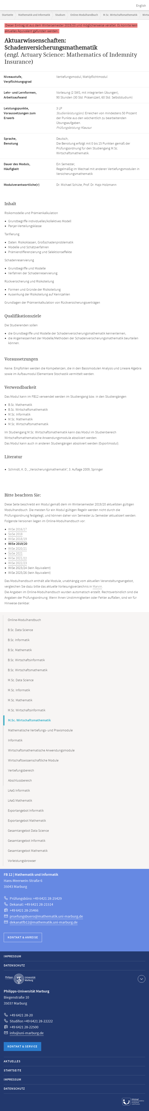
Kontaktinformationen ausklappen (141, 979)
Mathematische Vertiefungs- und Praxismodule (40, 730)
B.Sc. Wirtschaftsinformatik (26, 660)
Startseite (7, 15)
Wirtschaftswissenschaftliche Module (33, 760)
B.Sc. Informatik (18, 640)
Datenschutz (14, 966)
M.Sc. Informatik (19, 690)
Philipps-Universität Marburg (20, 979)
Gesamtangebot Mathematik (28, 851)
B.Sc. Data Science (20, 630)
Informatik (15, 740)
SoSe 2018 (15, 534)
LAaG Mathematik (20, 800)
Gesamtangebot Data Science (28, 831)
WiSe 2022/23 (17, 563)
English (141, 6)
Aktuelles (12, 1061)
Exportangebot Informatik (26, 810)
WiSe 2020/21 (17, 548)
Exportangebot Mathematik (27, 821)
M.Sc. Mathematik (20, 700)
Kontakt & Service (22, 1047)
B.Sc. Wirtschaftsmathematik (27, 670)
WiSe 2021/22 (17, 558)
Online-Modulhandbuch (84, 15)
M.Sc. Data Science (21, 680)
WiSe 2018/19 (17, 539)
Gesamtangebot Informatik (26, 841)
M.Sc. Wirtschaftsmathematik (120, 15)
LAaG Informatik (19, 790)
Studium (60, 15)
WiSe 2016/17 (17, 529)
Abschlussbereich (20, 780)
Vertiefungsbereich (21, 770)
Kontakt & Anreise (23, 937)
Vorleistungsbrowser (22, 861)
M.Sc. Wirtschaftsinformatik (26, 710)
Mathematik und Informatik (34, 15)
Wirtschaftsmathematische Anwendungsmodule (41, 750)
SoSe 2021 (15, 553)
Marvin (97, 586)
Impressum (12, 956)
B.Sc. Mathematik (20, 650)
